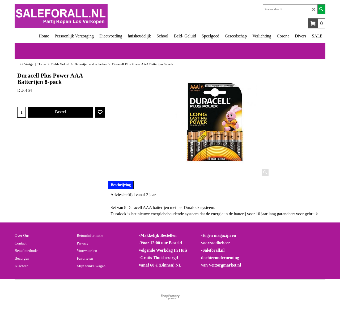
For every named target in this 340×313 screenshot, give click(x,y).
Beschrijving (121, 185)
